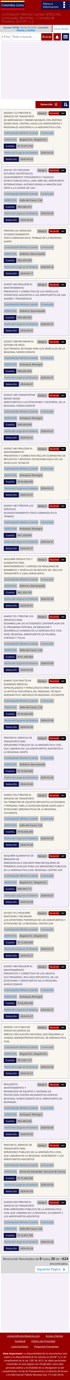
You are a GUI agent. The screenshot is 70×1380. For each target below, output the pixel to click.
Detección (47, 104)
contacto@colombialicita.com (23, 1336)
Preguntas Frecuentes (46, 1346)
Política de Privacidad (43, 1341)
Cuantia (10, 146)
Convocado (47, 133)
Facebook (20, 1341)
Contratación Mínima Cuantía (21, 133)
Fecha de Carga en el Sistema (21, 152)
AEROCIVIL (10, 139)
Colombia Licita (12, 5)
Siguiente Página (51, 1269)
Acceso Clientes (54, 1336)
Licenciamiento (19, 1346)
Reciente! (54, 113)
